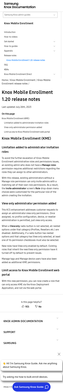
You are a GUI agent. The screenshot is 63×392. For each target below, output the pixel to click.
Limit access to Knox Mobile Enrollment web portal (27, 131)
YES (25, 306)
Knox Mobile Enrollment (22, 80)
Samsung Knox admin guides (17, 14)
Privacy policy (10, 387)
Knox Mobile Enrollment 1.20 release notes (25, 60)
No (38, 306)
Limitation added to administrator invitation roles (26, 122)
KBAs (6, 69)
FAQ (6, 64)
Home (5, 80)
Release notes (10, 55)
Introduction (10, 32)
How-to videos (10, 36)
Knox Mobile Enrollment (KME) (15, 118)
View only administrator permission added (23, 127)
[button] (23, 317)
